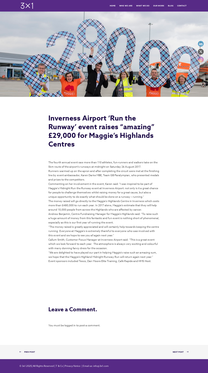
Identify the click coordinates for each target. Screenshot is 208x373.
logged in (70, 325)
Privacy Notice (72, 366)
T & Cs (59, 366)
